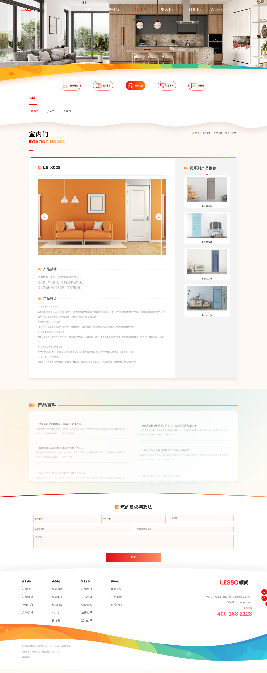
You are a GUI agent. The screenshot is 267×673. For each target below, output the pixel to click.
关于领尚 (141, 7)
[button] (35, 219)
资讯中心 (181, 7)
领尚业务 (161, 7)
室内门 (240, 125)
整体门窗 (223, 125)
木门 (232, 125)
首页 (124, 7)
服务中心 (200, 7)
